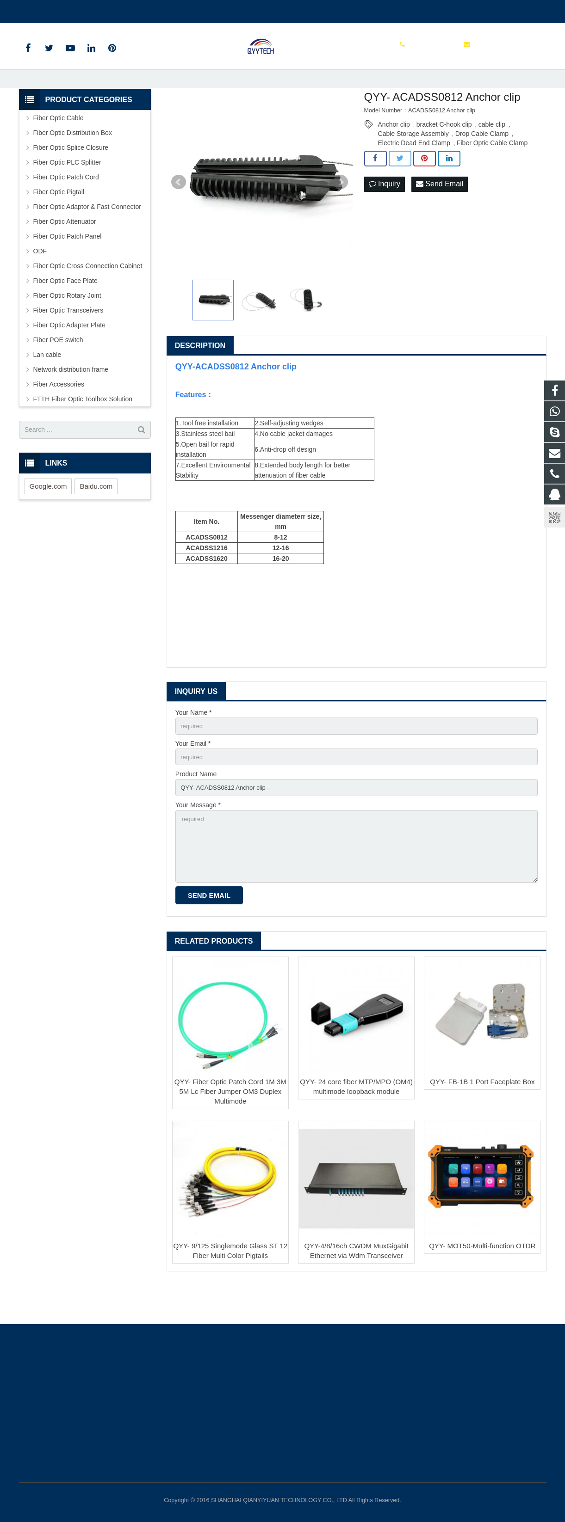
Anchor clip (394, 156)
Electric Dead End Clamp (414, 175)
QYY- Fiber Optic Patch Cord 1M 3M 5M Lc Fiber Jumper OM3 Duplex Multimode (230, 1132)
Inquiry (384, 217)
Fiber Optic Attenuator (64, 254)
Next (340, 214)
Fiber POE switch (58, 372)
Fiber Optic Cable (58, 150)
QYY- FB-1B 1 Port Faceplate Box (482, 1123)
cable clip (491, 156)
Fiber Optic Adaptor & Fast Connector (87, 239)
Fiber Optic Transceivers (68, 342)
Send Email (439, 217)
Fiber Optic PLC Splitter (67, 194)
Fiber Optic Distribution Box (72, 165)
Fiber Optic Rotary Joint (67, 327)
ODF (40, 283)
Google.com (48, 518)
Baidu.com (96, 518)
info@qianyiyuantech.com (128, 9)
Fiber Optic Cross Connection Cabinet (88, 298)
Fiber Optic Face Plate (65, 313)
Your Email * (193, 777)
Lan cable (47, 387)
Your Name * (193, 745)
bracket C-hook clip (444, 156)
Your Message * (198, 841)
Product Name (196, 809)
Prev (178, 214)
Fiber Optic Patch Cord (66, 209)
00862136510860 (50, 9)
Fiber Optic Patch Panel (67, 268)
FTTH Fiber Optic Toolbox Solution (83, 431)
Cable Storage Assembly (413, 166)
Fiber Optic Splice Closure (71, 180)
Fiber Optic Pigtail (58, 224)
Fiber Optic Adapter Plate (69, 357)
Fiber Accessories (58, 416)
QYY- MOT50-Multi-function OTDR (482, 1287)
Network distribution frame (71, 401)
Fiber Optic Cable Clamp (492, 175)
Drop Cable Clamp (482, 166)
